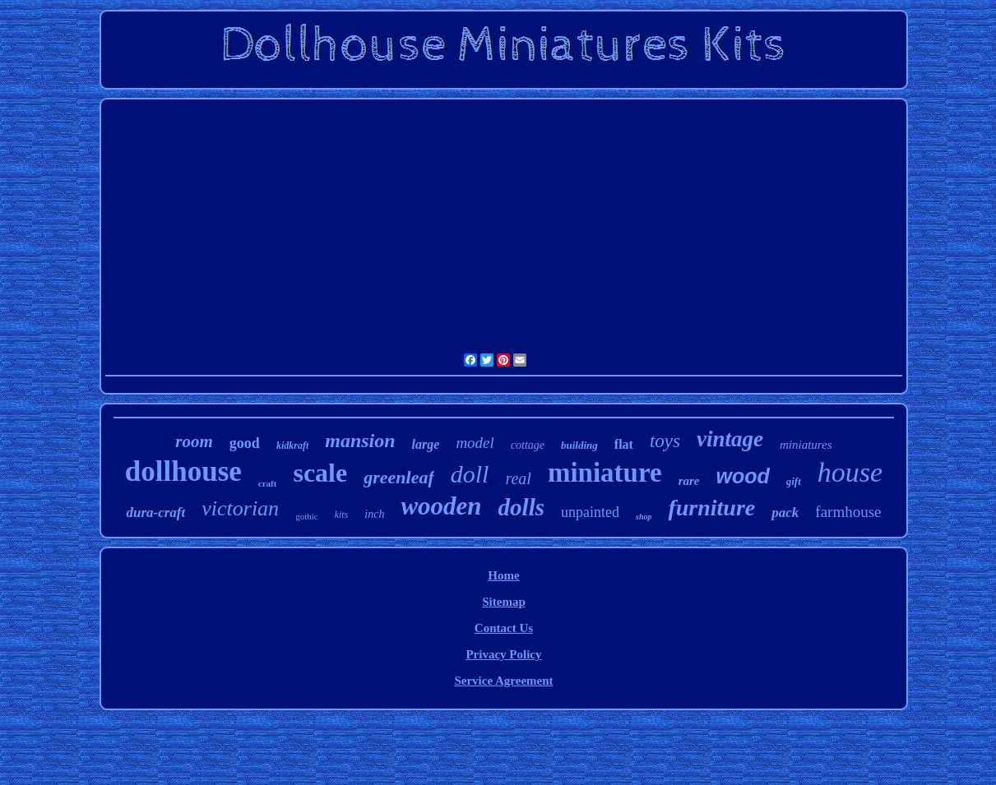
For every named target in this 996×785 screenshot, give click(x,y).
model (474, 442)
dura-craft (155, 512)
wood (742, 475)
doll (470, 473)
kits (342, 514)
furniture (711, 507)
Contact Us (504, 628)
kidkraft (292, 445)
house (850, 472)
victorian (240, 508)
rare (689, 480)
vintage (730, 439)
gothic (306, 516)
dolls (521, 507)
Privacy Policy (503, 654)
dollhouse (183, 471)
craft (267, 483)
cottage (527, 445)
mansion (360, 440)
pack (785, 512)
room (194, 441)
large (426, 444)
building (579, 445)
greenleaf (399, 477)
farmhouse (848, 511)
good (244, 443)
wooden (441, 506)
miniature (605, 472)
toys (665, 441)
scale (320, 472)
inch (374, 514)
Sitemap (504, 601)
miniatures (806, 444)
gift (793, 481)
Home (503, 575)
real (517, 478)
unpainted (590, 512)
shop (643, 516)
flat (623, 444)
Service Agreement (503, 680)
